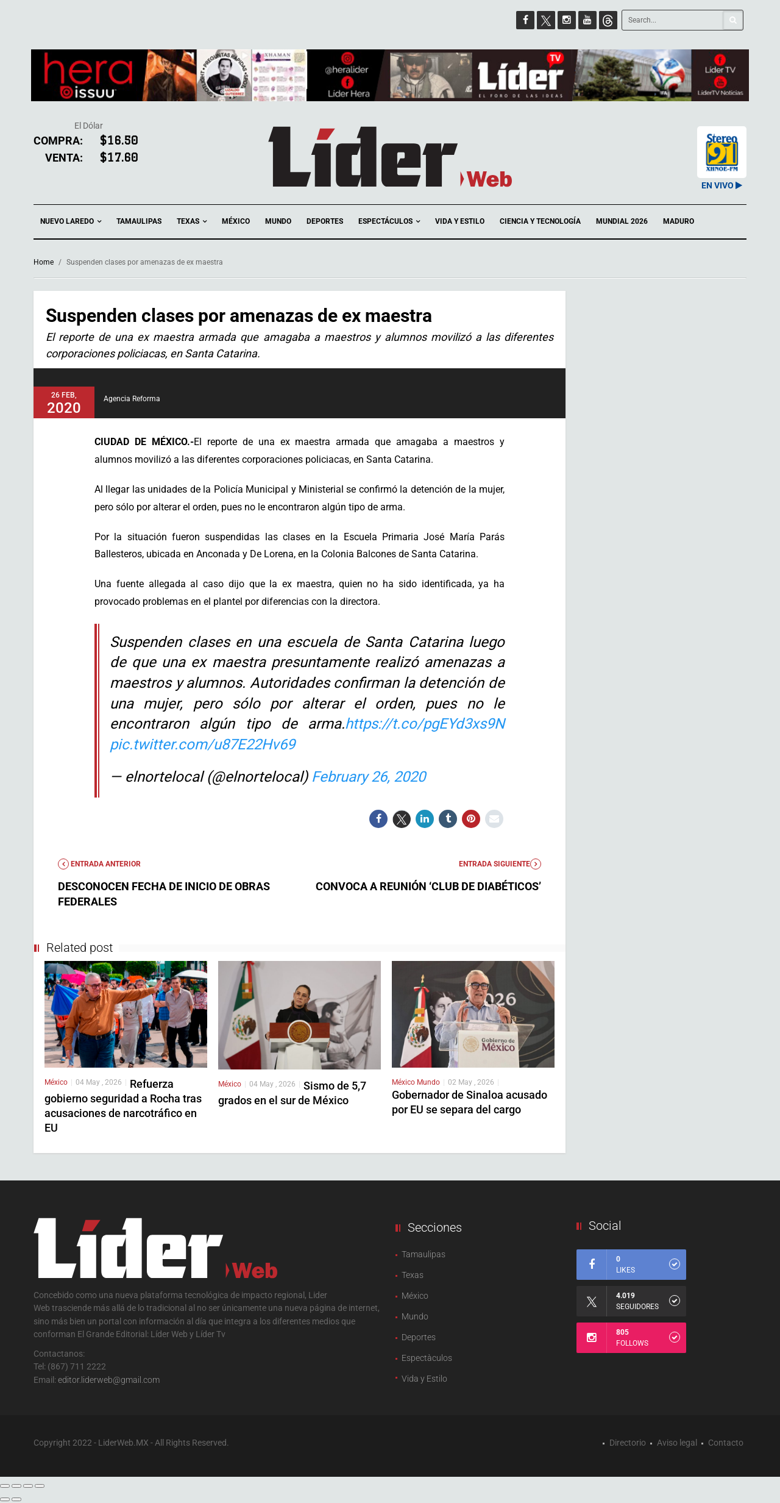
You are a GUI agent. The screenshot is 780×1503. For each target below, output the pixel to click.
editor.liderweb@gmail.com (109, 1380)
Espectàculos (427, 1358)
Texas (192, 221)
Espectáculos (389, 221)
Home (44, 262)
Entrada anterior (99, 864)
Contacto (725, 1443)
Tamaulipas (138, 221)
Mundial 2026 (622, 221)
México (236, 221)
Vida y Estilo (459, 221)
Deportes (325, 221)
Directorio (627, 1443)
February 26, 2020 (368, 776)
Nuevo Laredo (70, 221)
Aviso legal (677, 1443)
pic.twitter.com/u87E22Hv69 (202, 744)
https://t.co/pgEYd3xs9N (425, 723)
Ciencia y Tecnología (540, 221)
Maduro (678, 221)
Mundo (278, 221)
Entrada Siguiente (500, 864)
